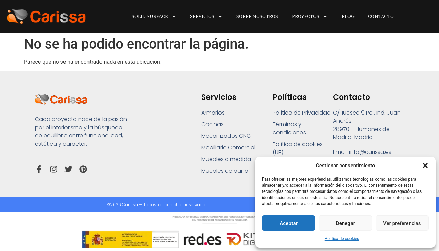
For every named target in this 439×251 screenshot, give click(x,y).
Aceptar (289, 223)
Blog (348, 17)
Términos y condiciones (289, 128)
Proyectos (310, 16)
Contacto (381, 17)
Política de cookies (342, 238)
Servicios (206, 16)
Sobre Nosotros (257, 17)
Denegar (345, 223)
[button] (425, 165)
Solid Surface (154, 16)
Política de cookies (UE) (298, 148)
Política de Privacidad (302, 113)
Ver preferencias (402, 223)
